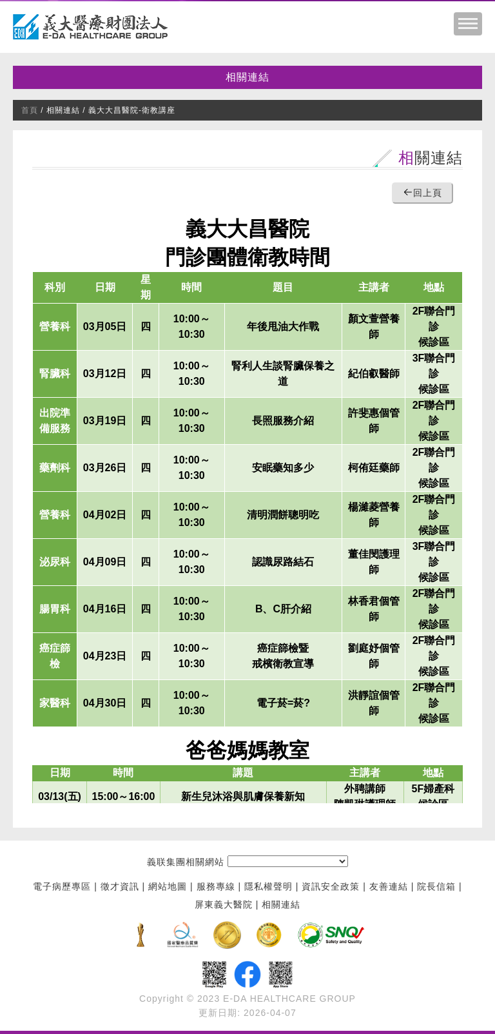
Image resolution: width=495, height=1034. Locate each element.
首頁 (29, 110)
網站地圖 (167, 887)
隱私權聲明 (268, 887)
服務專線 (216, 887)
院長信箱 (436, 887)
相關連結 (247, 77)
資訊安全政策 (331, 887)
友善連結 (388, 887)
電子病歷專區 (62, 887)
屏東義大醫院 (224, 905)
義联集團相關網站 (185, 862)
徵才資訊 (120, 887)
